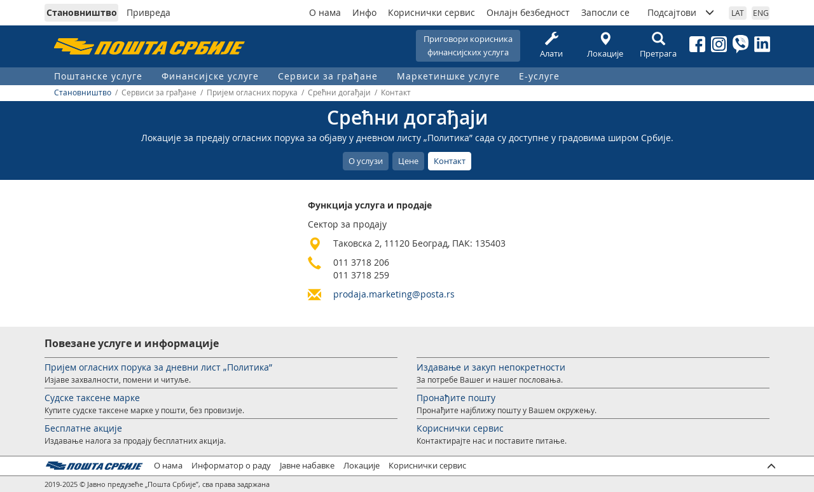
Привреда (148, 12)
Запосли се (605, 12)
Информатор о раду (231, 465)
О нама (325, 12)
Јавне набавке (307, 465)
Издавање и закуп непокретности (491, 367)
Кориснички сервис (431, 12)
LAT (737, 13)
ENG (761, 13)
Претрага (658, 45)
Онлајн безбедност (528, 12)
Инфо (364, 12)
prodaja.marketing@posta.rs (394, 294)
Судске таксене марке (92, 398)
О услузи (365, 161)
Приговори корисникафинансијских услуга (468, 45)
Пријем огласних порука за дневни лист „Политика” (158, 367)
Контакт (450, 161)
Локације (604, 45)
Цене (408, 161)
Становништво (81, 12)
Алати (551, 45)
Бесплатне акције (83, 428)
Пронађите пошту (456, 398)
